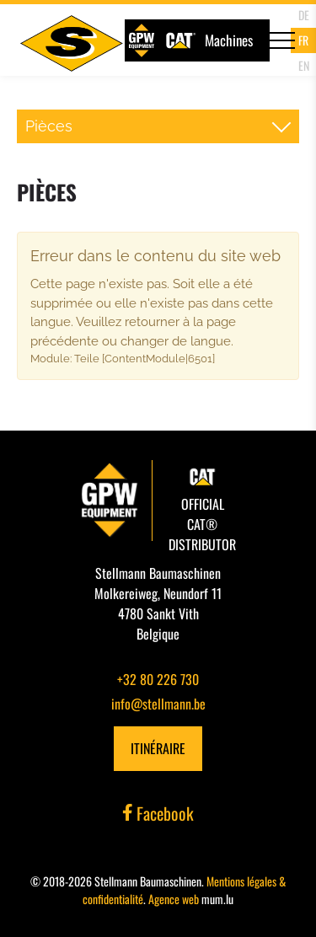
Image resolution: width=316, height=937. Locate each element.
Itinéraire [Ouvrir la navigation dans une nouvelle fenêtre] (158, 748)
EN (303, 65)
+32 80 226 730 (158, 679)
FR (303, 40)
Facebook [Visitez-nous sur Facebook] (158, 813)
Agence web (173, 899)
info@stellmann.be (158, 703)
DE (303, 15)
